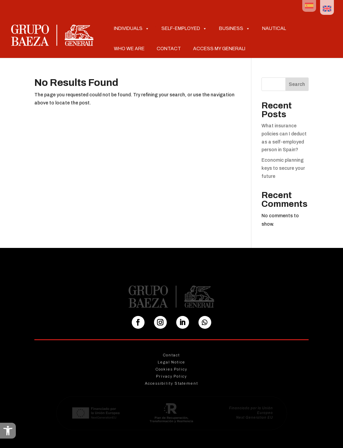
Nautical (274, 28)
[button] (8, 431)
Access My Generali (219, 48)
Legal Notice (171, 362)
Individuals (131, 28)
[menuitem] (309, 6)
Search (297, 84)
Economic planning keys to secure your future (283, 168)
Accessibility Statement (171, 383)
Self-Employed (184, 28)
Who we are (129, 48)
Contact (169, 48)
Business (234, 28)
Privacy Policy (171, 376)
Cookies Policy (171, 369)
